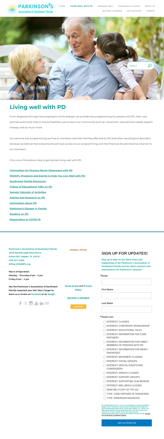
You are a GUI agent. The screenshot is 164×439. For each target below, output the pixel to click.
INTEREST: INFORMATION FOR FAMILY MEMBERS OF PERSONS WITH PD (127, 343)
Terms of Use (72, 286)
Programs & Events (129, 6)
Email (105, 276)
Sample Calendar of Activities (28, 192)
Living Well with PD (81, 6)
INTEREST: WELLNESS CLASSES (124, 385)
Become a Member (112, 11)
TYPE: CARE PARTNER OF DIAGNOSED (128, 394)
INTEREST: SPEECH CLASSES (123, 373)
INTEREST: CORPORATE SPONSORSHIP (128, 326)
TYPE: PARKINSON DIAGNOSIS (123, 398)
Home (62, 6)
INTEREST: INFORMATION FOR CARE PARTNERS (126, 336)
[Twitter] (26, 303)
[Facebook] (20, 303)
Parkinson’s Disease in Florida (28, 208)
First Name (107, 289)
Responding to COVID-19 (25, 219)
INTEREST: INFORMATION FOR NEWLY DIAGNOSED (127, 351)
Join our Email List (127, 423)
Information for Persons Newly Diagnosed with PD (41, 170)
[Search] (140, 66)
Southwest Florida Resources (28, 181)
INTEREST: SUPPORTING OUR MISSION (128, 381)
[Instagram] (31, 303)
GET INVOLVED (134, 11)
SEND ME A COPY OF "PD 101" (123, 389)
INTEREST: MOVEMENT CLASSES (124, 357)
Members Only (105, 6)
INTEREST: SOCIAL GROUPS (122, 361)
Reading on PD (19, 214)
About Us (150, 6)
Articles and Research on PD (27, 197)
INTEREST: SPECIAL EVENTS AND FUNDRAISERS (125, 367)
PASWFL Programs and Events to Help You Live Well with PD (47, 175)
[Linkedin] (41, 303)
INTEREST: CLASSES (118, 322)
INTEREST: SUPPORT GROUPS (123, 377)
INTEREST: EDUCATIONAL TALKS (124, 330)
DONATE (151, 11)
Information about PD (23, 203)
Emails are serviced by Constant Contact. (126, 414)
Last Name (107, 303)
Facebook (36, 294)
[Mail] (47, 303)
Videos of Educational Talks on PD (31, 186)
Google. (51, 294)
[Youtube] (36, 303)
